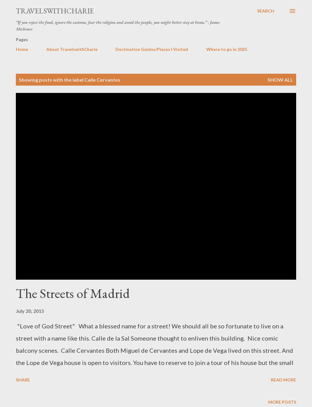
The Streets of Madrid (73, 293)
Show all (280, 80)
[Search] (265, 11)
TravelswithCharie (55, 11)
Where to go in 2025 (226, 49)
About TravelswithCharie (72, 49)
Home (22, 49)
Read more (283, 379)
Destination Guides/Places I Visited (151, 49)
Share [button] (23, 379)
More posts (282, 402)
